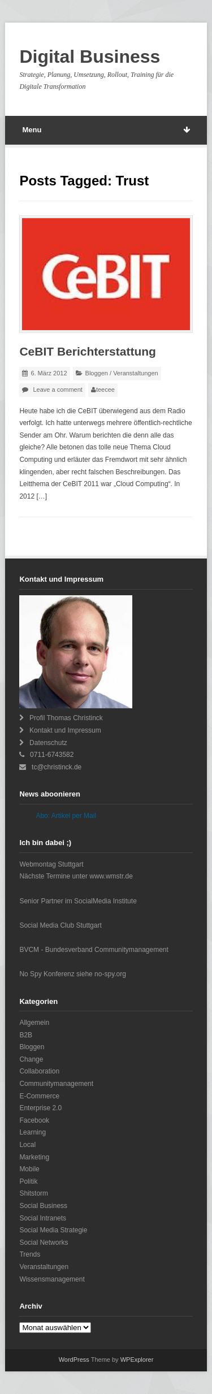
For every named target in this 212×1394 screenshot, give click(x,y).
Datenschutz (48, 743)
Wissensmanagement (51, 1279)
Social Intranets (42, 1218)
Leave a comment (57, 389)
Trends (29, 1254)
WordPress (74, 1359)
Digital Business (89, 56)
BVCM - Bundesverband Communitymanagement (93, 950)
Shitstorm (33, 1193)
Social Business (43, 1206)
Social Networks (43, 1242)
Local (27, 1145)
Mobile (29, 1169)
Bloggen (96, 373)
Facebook (34, 1120)
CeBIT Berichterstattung (87, 351)
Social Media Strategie (53, 1230)
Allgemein (34, 1023)
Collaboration (39, 1071)
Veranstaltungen (135, 373)
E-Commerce (39, 1096)
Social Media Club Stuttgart (60, 925)
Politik (28, 1181)
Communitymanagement (56, 1084)
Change (31, 1059)
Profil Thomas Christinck (66, 718)
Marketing (34, 1157)
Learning (32, 1132)
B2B (25, 1035)
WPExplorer (137, 1359)
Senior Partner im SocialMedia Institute (77, 901)
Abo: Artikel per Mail (66, 816)
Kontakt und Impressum (65, 730)
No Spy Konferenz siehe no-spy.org (72, 974)
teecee (105, 389)
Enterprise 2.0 (40, 1108)
